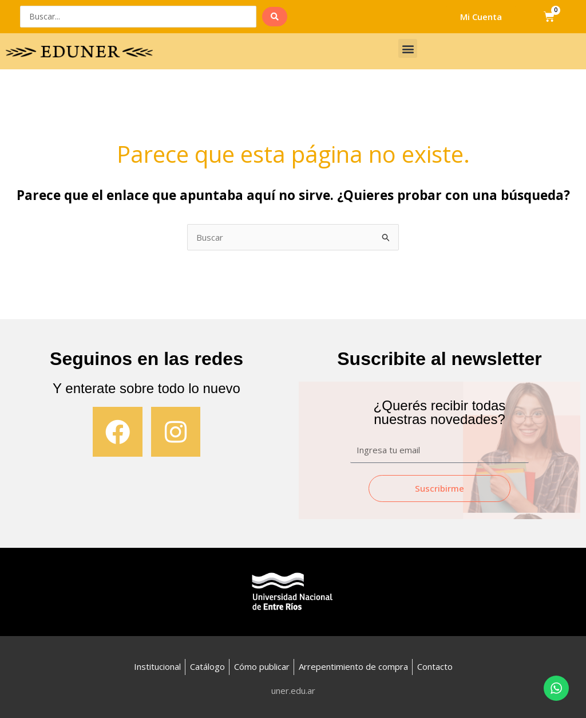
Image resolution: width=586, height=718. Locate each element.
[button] (407, 48)
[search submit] (274, 16)
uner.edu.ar (293, 690)
